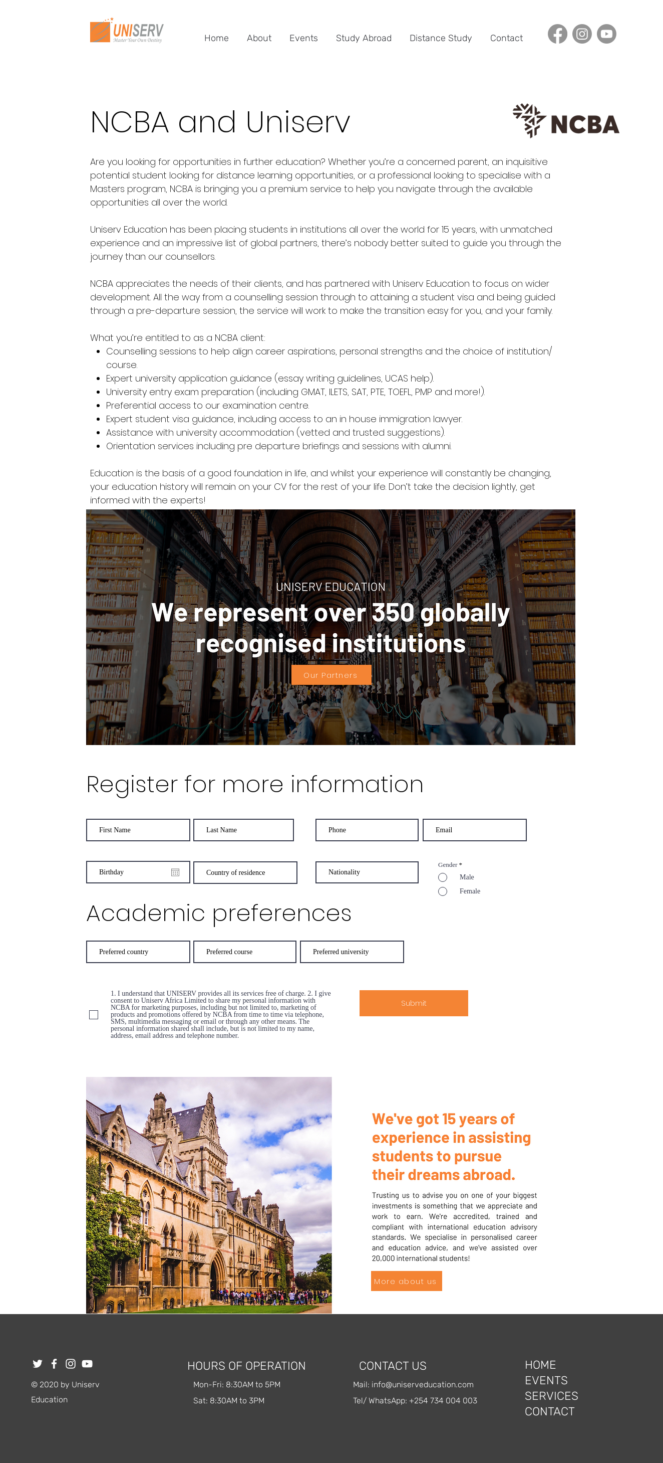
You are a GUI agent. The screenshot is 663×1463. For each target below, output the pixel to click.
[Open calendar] (175, 872)
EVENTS (546, 1380)
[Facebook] (557, 34)
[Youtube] (606, 34)
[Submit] (414, 1003)
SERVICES (551, 1396)
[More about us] (406, 1281)
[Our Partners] (331, 675)
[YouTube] (87, 1363)
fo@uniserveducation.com (426, 1384)
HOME (540, 1365)
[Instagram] (582, 34)
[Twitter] (37, 1363)
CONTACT (550, 1411)
